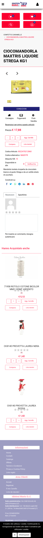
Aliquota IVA (10, 159)
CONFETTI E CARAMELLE (13, 35)
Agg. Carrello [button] (28, 138)
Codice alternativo (12, 155)
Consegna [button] (9, 116)
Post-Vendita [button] (34, 118)
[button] (6, 73)
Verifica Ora (31, 164)
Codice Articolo (11, 151)
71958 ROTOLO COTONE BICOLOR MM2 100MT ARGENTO (21, 288)
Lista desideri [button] (28, 144)
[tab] (9, 194)
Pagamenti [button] (21, 116)
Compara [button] (12, 144)
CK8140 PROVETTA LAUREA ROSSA (21, 408)
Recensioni (9, 195)
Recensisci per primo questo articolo (19, 125)
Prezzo (8, 130)
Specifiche (22, 195)
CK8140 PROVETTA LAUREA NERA (21, 346)
